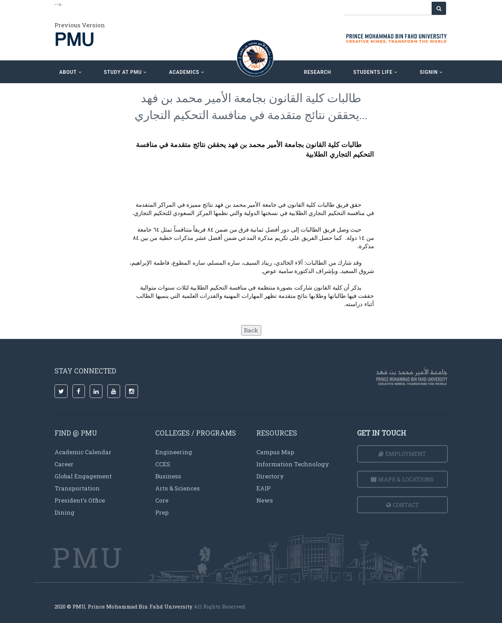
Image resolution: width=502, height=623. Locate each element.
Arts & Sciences (177, 488)
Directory (270, 476)
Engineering (173, 452)
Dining (65, 512)
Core (161, 500)
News (264, 500)
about (70, 72)
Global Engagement (83, 476)
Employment (402, 453)
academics (186, 72)
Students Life (375, 72)
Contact (402, 504)
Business (168, 476)
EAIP (263, 488)
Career (64, 464)
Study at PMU (125, 72)
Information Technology (292, 464)
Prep (162, 512)
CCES (162, 464)
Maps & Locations (402, 479)
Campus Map (275, 452)
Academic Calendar (83, 452)
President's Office (80, 500)
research (317, 72)
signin (431, 72)
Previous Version (80, 25)
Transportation (77, 488)
